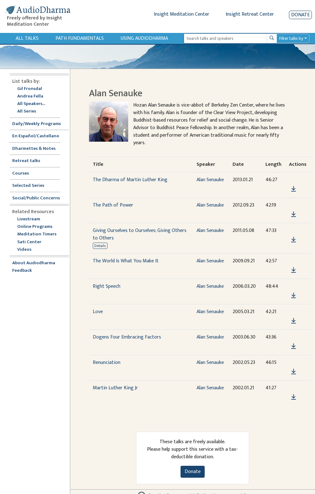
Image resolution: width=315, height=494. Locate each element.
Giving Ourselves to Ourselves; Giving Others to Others (139, 234)
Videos (27, 249)
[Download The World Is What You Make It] (293, 270)
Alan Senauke (210, 180)
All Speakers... (31, 104)
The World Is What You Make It (126, 261)
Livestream (28, 219)
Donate (300, 15)
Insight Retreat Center (250, 14)
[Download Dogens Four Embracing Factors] (293, 346)
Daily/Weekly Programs (39, 124)
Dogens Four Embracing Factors (127, 337)
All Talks (27, 38)
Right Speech (106, 286)
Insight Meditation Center (181, 14)
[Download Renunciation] (293, 371)
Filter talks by (291, 38)
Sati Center (29, 242)
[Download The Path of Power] (293, 214)
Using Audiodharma (144, 38)
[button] (293, 180)
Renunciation (106, 362)
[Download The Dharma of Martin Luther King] (293, 189)
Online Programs (34, 226)
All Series (26, 111)
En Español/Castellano (35, 136)
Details (100, 246)
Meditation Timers (36, 234)
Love (98, 311)
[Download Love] (293, 321)
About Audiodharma (33, 263)
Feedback (22, 270)
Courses (20, 173)
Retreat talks (26, 161)
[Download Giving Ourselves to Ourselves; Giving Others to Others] (293, 239)
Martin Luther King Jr (115, 388)
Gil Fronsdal (29, 88)
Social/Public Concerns (36, 198)
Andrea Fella (30, 96)
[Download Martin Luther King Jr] (293, 397)
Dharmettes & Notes (33, 148)
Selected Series (32, 185)
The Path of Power (113, 205)
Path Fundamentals (79, 38)
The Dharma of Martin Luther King (130, 180)
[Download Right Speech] (293, 295)
